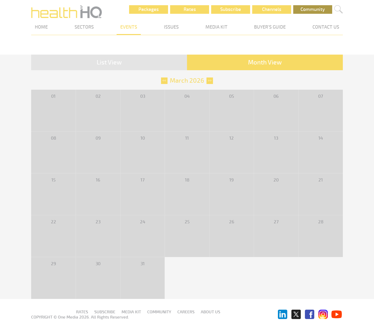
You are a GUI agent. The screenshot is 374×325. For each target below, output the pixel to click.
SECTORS (84, 27)
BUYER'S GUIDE (270, 27)
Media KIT (131, 312)
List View (109, 62)
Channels (271, 9)
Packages (148, 9)
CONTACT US (325, 27)
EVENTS (128, 27)
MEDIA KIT (216, 27)
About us (210, 312)
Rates (190, 9)
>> (210, 80)
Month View (265, 62)
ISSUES (171, 27)
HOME (41, 27)
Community (312, 9)
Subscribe (230, 9)
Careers (186, 312)
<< (164, 80)
